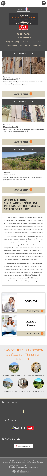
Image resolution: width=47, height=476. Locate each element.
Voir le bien (23, 94)
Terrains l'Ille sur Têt (38, 391)
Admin (23, 462)
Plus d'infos (34, 311)
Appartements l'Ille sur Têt (22, 391)
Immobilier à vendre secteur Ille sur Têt (14, 375)
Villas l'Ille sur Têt (8, 391)
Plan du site (5, 462)
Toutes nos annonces (31, 462)
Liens (19, 462)
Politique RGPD (41, 462)
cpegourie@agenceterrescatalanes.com (23, 41)
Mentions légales (13, 462)
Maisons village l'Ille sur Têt (36, 375)
